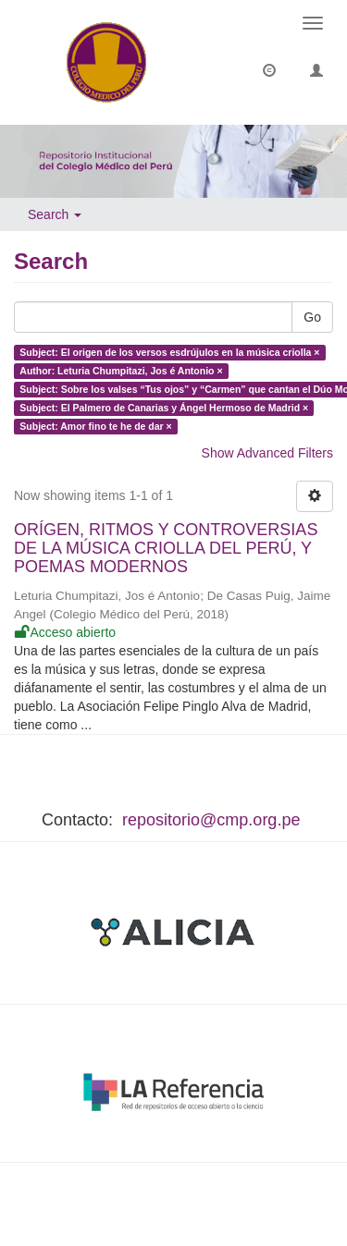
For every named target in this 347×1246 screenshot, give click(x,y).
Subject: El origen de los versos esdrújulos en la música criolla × (169, 352)
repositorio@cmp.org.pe (211, 820)
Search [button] (54, 214)
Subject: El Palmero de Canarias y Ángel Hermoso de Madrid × (163, 407)
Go (312, 317)
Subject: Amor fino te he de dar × (95, 426)
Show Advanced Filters (267, 453)
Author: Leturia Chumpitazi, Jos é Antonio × (120, 370)
